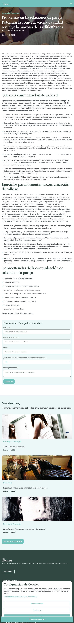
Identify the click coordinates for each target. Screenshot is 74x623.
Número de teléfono (11, 337)
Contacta (8, 572)
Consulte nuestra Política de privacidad (20, 597)
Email (5, 348)
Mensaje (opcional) (10, 368)
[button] (71, 3)
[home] (6, 3)
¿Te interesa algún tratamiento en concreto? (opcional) (24, 358)
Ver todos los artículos (12, 541)
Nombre (6, 327)
